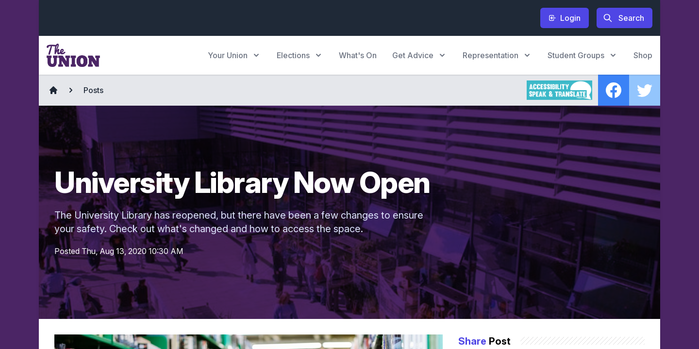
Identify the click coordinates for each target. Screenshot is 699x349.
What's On (358, 55)
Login (565, 18)
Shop (642, 55)
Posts (93, 90)
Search (623, 18)
